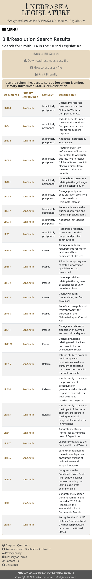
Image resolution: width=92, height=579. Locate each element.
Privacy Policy (12, 553)
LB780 (7, 313)
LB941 (7, 329)
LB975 (7, 221)
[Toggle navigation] (10, 29)
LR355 (7, 479)
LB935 (7, 196)
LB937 (7, 211)
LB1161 (8, 344)
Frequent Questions (16, 545)
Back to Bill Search (46, 54)
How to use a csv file (46, 67)
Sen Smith (28, 108)
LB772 (7, 282)
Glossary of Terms (14, 557)
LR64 (6, 432)
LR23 (6, 234)
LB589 (7, 266)
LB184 (7, 108)
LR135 (7, 458)
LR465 (7, 414)
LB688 (7, 160)
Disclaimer (10, 565)
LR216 (7, 364)
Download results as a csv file (46, 61)
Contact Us (10, 561)
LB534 (7, 140)
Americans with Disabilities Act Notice (26, 549)
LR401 (7, 503)
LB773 (7, 297)
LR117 (7, 443)
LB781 (7, 182)
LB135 (7, 250)
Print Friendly (46, 74)
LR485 (7, 524)
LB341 (7, 126)
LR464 (7, 389)
